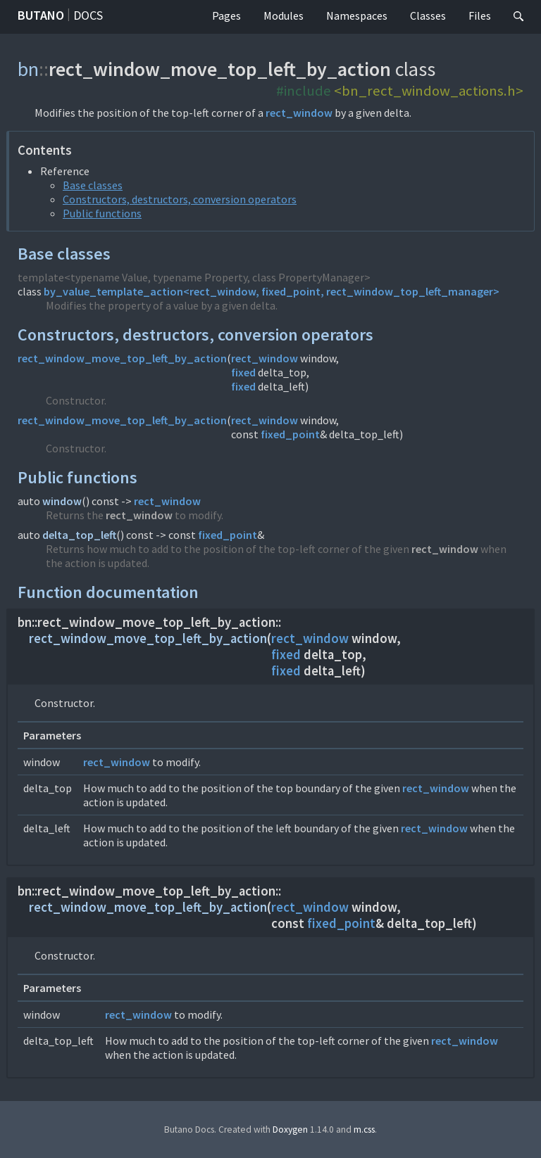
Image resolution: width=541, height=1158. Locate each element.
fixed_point (290, 434)
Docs (88, 15)
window (62, 501)
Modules (283, 15)
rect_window (299, 113)
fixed (243, 372)
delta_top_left (79, 535)
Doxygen (290, 1129)
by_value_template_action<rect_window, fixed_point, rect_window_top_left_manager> (271, 291)
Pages (226, 15)
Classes (428, 15)
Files (479, 15)
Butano (41, 15)
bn (28, 69)
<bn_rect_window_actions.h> (428, 91)
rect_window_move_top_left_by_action (122, 358)
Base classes (93, 185)
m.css (364, 1129)
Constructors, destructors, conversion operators (180, 199)
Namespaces (356, 15)
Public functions (102, 213)
